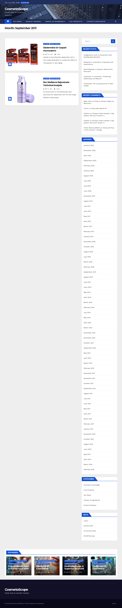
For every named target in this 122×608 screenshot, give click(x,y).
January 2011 (88, 429)
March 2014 (88, 302)
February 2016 (89, 267)
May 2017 (87, 216)
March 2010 (88, 464)
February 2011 (89, 424)
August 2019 (88, 176)
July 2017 (87, 206)
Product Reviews (33, 21)
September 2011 (90, 388)
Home (114, 603)
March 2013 (88, 328)
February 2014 (89, 307)
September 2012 (90, 348)
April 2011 (87, 414)
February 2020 (89, 166)
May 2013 (87, 317)
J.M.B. (58, 54)
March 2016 (88, 262)
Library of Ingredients (55, 21)
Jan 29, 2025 (98, 572)
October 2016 (89, 247)
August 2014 (88, 277)
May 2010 (87, 454)
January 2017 (89, 236)
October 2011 (88, 383)
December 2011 (89, 373)
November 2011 (89, 378)
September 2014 (90, 272)
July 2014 (87, 282)
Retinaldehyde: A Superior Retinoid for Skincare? (74, 568)
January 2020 (89, 171)
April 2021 (87, 155)
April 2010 (87, 459)
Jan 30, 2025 (14, 572)
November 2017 (89, 196)
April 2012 (87, 358)
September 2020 (90, 160)
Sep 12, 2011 (49, 54)
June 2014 (87, 287)
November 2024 (90, 150)
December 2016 (89, 242)
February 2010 (89, 469)
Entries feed (88, 526)
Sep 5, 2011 (48, 89)
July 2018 (87, 186)
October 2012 (89, 343)
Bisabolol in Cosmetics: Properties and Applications (44, 570)
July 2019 (87, 181)
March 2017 (88, 226)
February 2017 (89, 231)
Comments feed (90, 531)
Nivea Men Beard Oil (99, 108)
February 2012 (89, 368)
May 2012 (87, 353)
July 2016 (87, 257)
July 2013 (87, 312)
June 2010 (87, 449)
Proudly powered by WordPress (14, 603)
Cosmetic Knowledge (96, 21)
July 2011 (87, 399)
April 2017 (87, 221)
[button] (115, 21)
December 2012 (89, 333)
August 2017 (88, 201)
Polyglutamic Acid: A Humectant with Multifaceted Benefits (18, 570)
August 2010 (88, 444)
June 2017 (87, 211)
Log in (86, 521)
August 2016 (88, 252)
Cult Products (75, 21)
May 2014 (87, 292)
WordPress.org (89, 536)
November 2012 (89, 338)
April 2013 (87, 323)
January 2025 (89, 145)
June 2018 (87, 191)
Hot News (17, 21)
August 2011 (88, 393)
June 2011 (87, 404)
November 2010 (89, 434)
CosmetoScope (16, 9)
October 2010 (89, 439)
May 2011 (87, 409)
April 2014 (87, 297)
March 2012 (88, 363)
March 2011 (88, 419)
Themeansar (40, 603)
